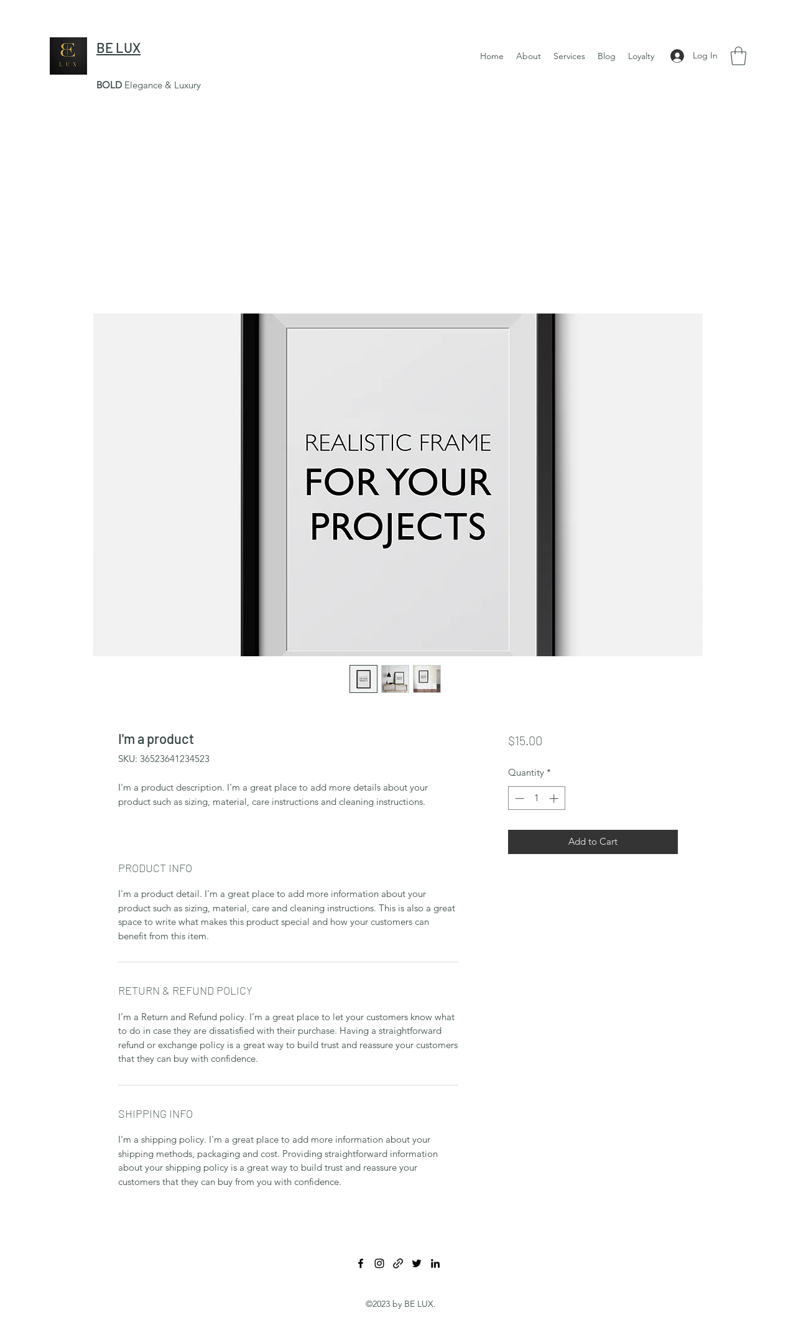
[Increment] (555, 798)
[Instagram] (379, 1263)
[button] (569, 56)
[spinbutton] (536, 798)
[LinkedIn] (435, 1263)
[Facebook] (360, 1263)
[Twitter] (416, 1263)
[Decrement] (518, 798)
